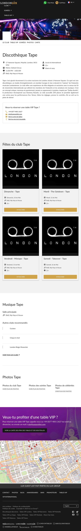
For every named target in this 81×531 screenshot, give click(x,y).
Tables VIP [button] (9, 15)
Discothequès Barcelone (10, 512)
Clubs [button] (7, 5)
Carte (37, 42)
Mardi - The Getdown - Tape (57, 191)
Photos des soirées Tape (40, 385)
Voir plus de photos (11, 389)
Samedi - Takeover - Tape (55, 258)
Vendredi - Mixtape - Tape (16, 258)
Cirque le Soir (15, 338)
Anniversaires (32, 492)
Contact (6, 492)
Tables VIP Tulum (22, 518)
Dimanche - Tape (12, 191)
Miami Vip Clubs (49, 515)
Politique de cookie (9, 508)
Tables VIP (63, 492)
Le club (6, 42)
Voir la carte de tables (15, 117)
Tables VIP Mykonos (9, 518)
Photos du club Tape (12, 385)
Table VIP (14, 42)
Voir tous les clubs (11, 355)
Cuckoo (13, 328)
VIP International (10, 497)
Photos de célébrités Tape (64, 386)
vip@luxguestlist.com (15, 114)
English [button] (71, 506)
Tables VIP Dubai (22, 515)
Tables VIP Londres (26, 512)
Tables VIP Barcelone (40, 512)
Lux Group (33, 508)
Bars (42, 492)
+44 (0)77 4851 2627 (15, 111)
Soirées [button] (8, 10)
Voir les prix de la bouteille (16, 119)
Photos (30, 42)
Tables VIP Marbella (54, 512)
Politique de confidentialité (21, 506)
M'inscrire (21, 210)
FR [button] (71, 2)
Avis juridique (7, 506)
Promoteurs (52, 492)
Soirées (22, 42)
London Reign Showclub (19, 347)
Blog (22, 492)
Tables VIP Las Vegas (9, 515)
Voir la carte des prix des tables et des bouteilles (25, 430)
